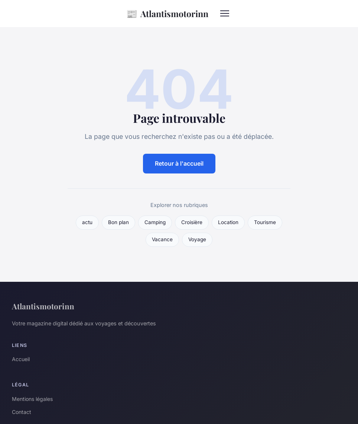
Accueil (21, 359)
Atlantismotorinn (167, 13)
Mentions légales (32, 399)
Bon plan (118, 222)
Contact (21, 412)
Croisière (191, 222)
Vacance (162, 239)
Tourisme (265, 222)
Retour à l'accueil (179, 163)
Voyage (197, 239)
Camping (155, 222)
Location (228, 222)
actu (87, 222)
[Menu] (224, 13)
